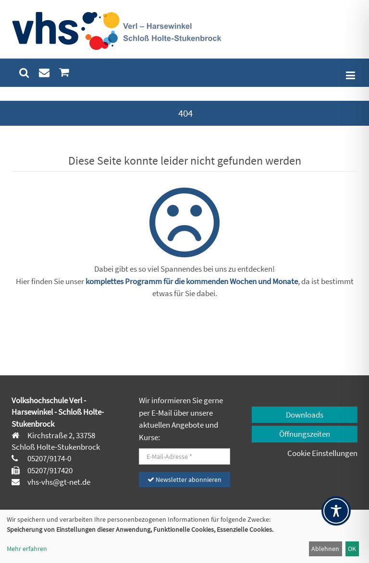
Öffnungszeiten (304, 434)
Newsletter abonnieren (184, 479)
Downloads (304, 414)
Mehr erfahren (27, 548)
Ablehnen (325, 548)
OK (352, 548)
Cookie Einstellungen (322, 453)
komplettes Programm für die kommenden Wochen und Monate (192, 281)
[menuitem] (24, 72)
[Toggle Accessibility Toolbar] (336, 511)
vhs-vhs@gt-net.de (58, 482)
